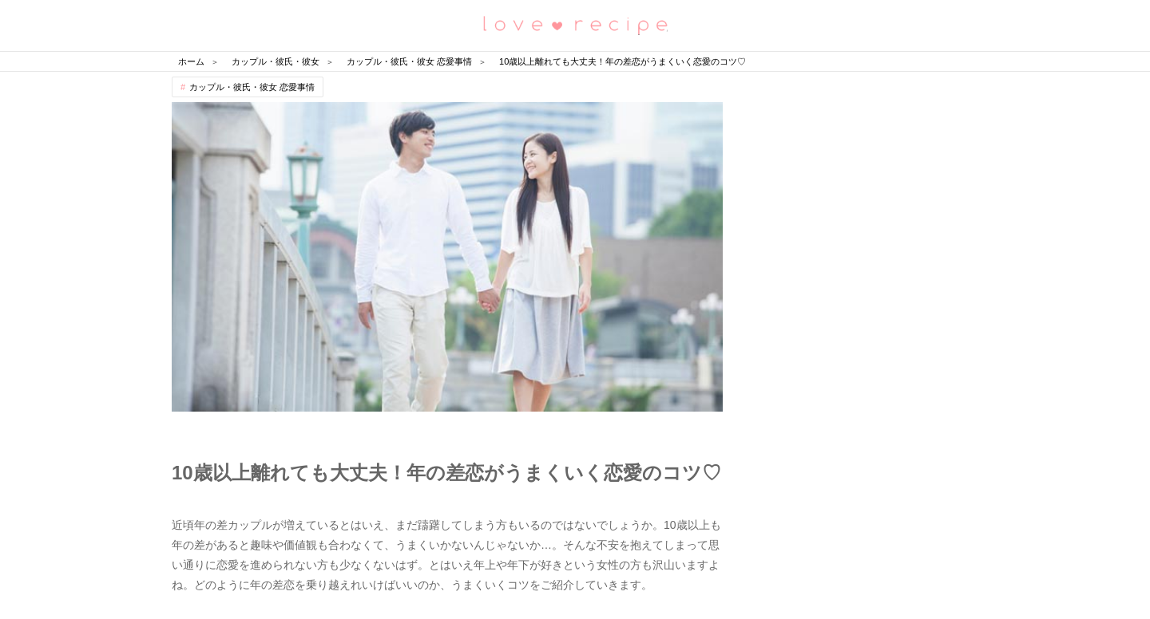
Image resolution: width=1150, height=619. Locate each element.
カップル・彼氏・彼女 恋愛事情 (252, 87)
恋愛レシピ (575, 24)
